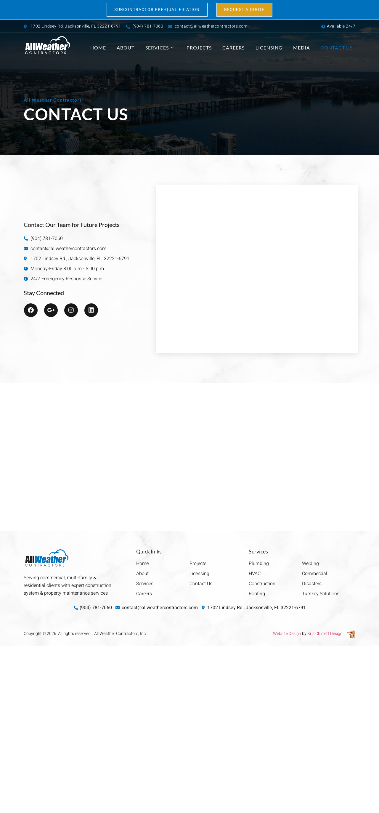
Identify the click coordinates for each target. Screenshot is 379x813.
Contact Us (339, 48)
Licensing (277, 48)
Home (120, 48)
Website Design (287, 633)
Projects (212, 48)
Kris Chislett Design (325, 633)
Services (176, 48)
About (145, 48)
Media (306, 48)
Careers (244, 48)
